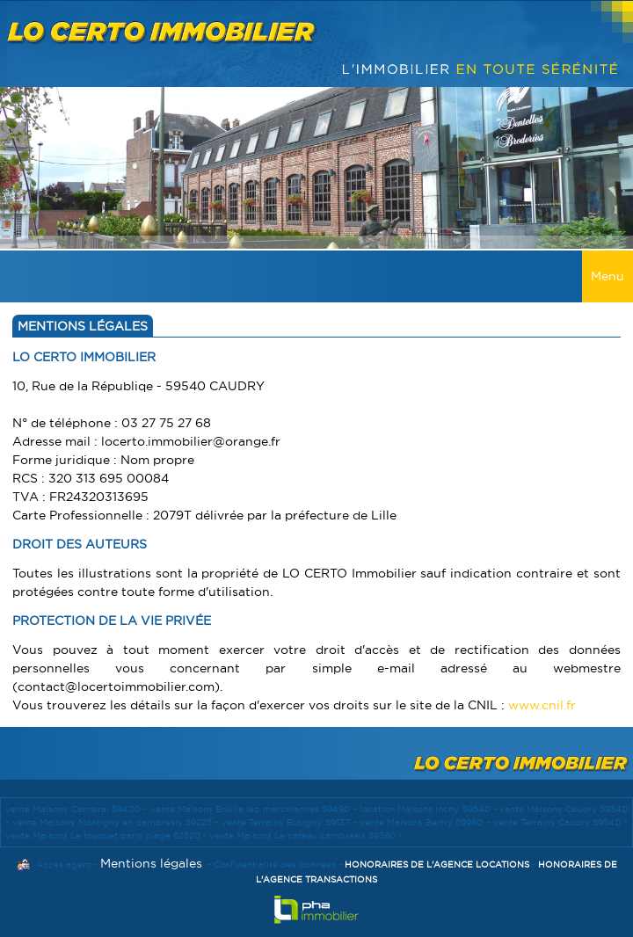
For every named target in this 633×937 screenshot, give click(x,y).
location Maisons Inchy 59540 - (430, 809)
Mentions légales (151, 863)
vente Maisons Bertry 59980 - (426, 822)
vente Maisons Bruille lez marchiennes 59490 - (255, 809)
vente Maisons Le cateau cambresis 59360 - (305, 835)
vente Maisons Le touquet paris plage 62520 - (107, 835)
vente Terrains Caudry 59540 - (560, 822)
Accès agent (63, 864)
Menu (607, 276)
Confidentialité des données (275, 864)
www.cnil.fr (542, 705)
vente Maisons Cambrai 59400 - (77, 809)
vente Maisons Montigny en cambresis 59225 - (117, 822)
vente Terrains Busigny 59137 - (291, 822)
